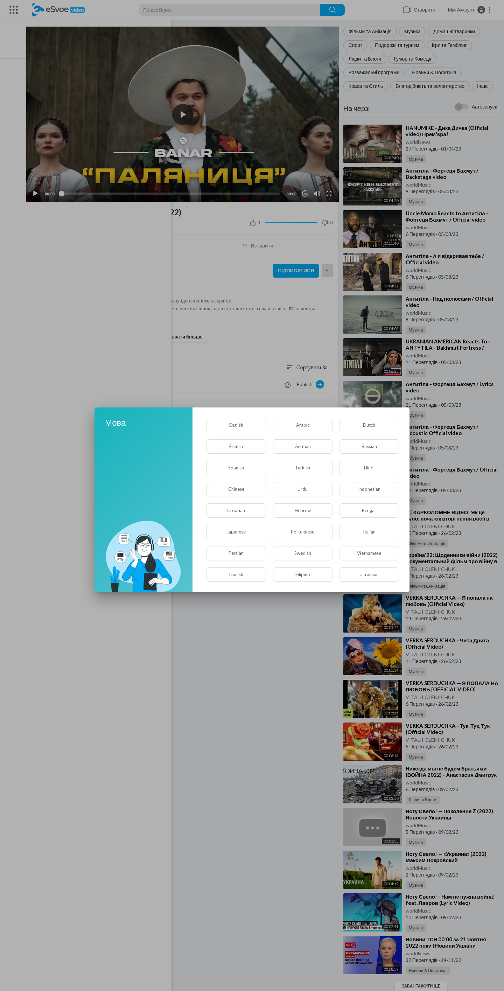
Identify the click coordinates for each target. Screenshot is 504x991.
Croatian (236, 510)
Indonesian (369, 489)
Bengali (369, 510)
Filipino (302, 574)
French (236, 446)
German (302, 446)
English (236, 425)
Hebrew (303, 510)
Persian (236, 553)
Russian (369, 446)
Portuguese (302, 532)
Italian (369, 532)
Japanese (236, 532)
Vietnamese (369, 553)
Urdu (303, 489)
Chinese (236, 489)
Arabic (302, 425)
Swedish (302, 553)
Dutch (369, 425)
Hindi (369, 467)
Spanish (236, 467)
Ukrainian (369, 574)
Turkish (302, 467)
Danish (236, 574)
